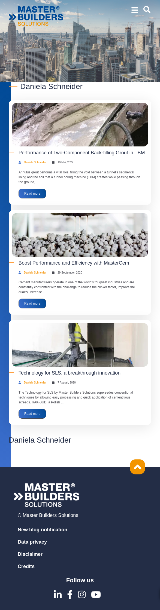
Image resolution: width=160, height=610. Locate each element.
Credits (26, 566)
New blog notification (42, 529)
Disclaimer (30, 554)
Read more (32, 193)
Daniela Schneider (35, 162)
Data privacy (32, 542)
